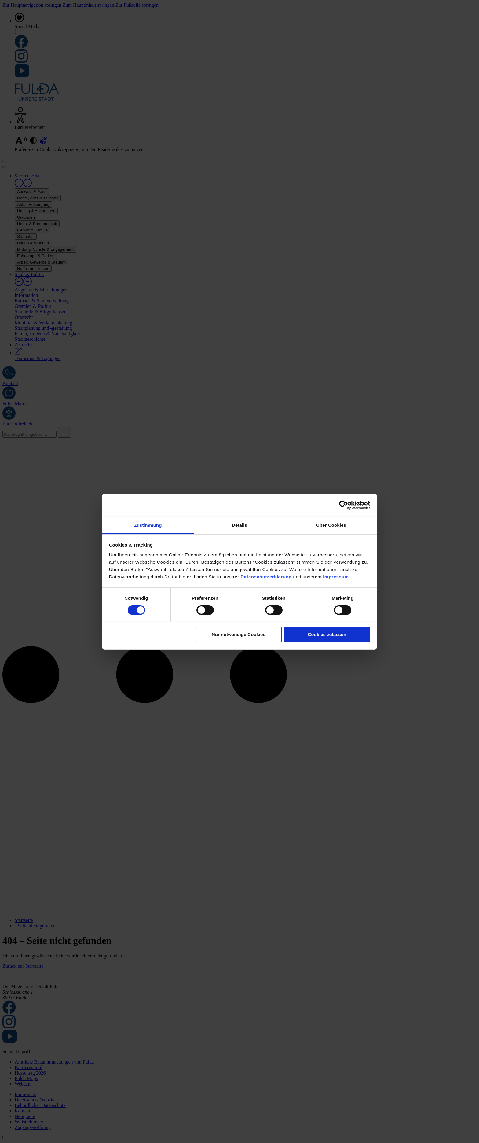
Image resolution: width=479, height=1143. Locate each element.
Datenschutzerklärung (266, 576)
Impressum (336, 576)
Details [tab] (239, 524)
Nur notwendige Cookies (238, 634)
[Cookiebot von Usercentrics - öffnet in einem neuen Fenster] (343, 505)
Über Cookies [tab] (331, 524)
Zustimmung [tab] (148, 524)
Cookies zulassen (327, 634)
